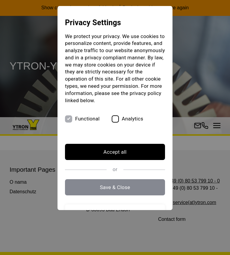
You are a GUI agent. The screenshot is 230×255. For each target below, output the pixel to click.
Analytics (132, 119)
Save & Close (115, 187)
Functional (87, 119)
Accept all (114, 152)
